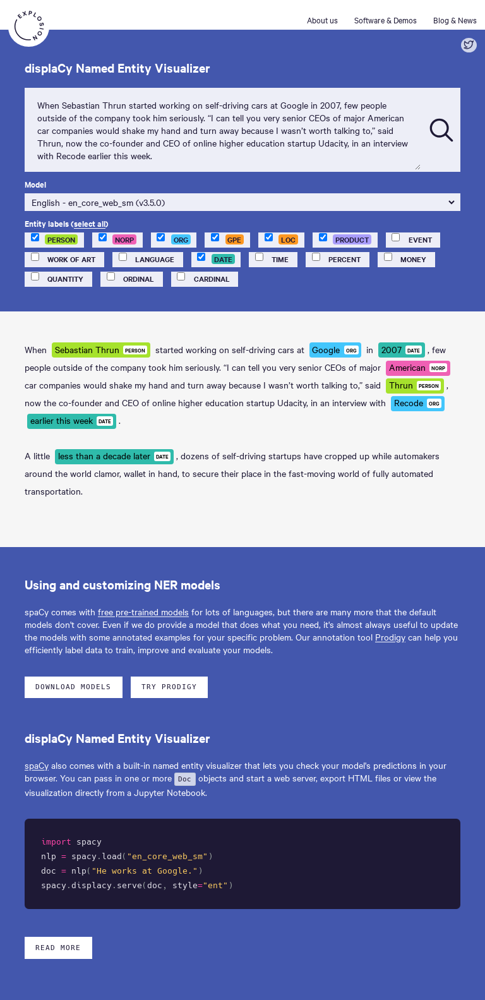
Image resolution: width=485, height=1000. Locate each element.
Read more (58, 948)
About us (322, 19)
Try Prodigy (169, 687)
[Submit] (441, 130)
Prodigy (390, 636)
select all (89, 223)
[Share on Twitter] (469, 45)
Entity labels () (67, 223)
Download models (73, 687)
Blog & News (455, 19)
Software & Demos (385, 19)
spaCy (37, 765)
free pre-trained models (143, 611)
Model (35, 184)
